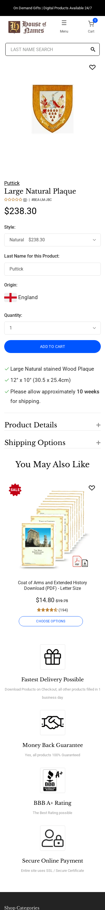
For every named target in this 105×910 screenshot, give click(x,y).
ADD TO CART (52, 346)
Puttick (12, 183)
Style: (10, 227)
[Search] (93, 50)
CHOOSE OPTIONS (50, 621)
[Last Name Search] (52, 49)
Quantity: (13, 315)
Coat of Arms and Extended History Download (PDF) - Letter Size (52, 585)
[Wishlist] (91, 488)
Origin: (10, 285)
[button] (52, 421)
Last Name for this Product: (31, 256)
